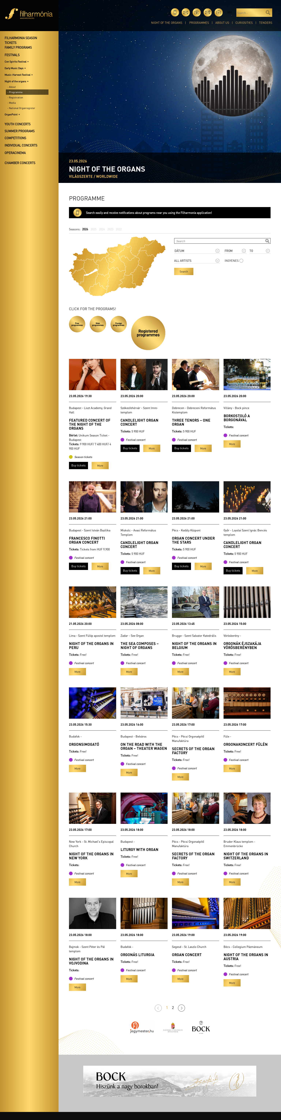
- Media (11, 102)
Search (184, 271)
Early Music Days (14, 68)
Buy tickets (78, 465)
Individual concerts (21, 145)
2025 (93, 229)
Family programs (18, 47)
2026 (85, 229)
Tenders (265, 23)
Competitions (15, 138)
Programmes (199, 23)
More (100, 465)
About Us (222, 23)
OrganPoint (11, 114)
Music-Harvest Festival (17, 74)
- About (11, 86)
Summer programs (20, 131)
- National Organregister (21, 108)
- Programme (15, 92)
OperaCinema (15, 153)
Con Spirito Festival (15, 61)
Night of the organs (166, 23)
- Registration (15, 97)
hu (229, 12)
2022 (119, 229)
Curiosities (244, 23)
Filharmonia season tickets (21, 40)
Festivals (12, 55)
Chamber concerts (20, 163)
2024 (102, 229)
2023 (110, 229)
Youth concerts (18, 124)
